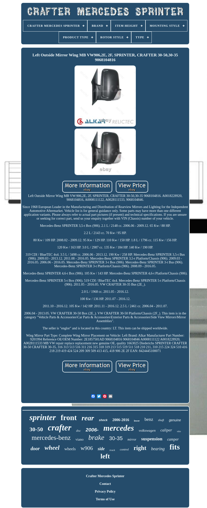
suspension (151, 438)
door (35, 448)
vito (179, 431)
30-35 (116, 438)
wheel (52, 447)
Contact (105, 484)
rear (88, 418)
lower (137, 420)
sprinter (42, 417)
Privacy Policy (105, 491)
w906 (87, 448)
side (101, 448)
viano (79, 439)
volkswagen (147, 430)
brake (96, 437)
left (105, 456)
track (112, 450)
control (124, 449)
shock (103, 420)
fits (175, 447)
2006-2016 (120, 420)
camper (173, 439)
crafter (59, 427)
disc (78, 430)
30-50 (36, 429)
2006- (92, 429)
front (69, 417)
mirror (132, 439)
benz (149, 419)
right (140, 448)
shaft (161, 420)
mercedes (119, 428)
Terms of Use (105, 499)
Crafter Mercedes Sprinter (105, 476)
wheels (70, 449)
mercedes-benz (51, 437)
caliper (166, 430)
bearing (158, 448)
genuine (175, 420)
